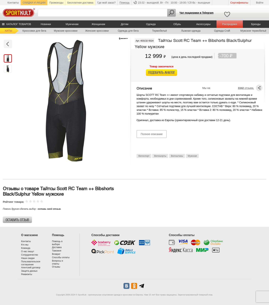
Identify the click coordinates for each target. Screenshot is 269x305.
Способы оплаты (60, 257)
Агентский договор (30, 267)
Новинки (46, 24)
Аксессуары (203, 24)
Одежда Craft (222, 30)
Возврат (56, 254)
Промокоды (56, 2)
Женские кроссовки (97, 30)
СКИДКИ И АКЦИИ (34, 2)
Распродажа (229, 24)
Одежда (151, 24)
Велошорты (160, 156)
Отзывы (56, 266)
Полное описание (152, 134)
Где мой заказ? (106, 2)
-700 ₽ (228, 55)
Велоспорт (143, 156)
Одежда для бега (128, 30)
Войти (259, 2)
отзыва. (246, 88)
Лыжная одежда (190, 30)
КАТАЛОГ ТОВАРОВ (18, 24)
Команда (25, 248)
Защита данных (29, 271)
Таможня (56, 250)
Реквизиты (26, 274)
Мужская (192, 156)
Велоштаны (177, 156)
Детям (124, 24)
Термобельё (159, 30)
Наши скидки (28, 258)
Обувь (177, 24)
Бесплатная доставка (80, 2)
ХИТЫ (8, 30)
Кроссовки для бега (34, 30)
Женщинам (98, 24)
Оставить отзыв (17, 220)
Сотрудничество (29, 255)
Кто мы (24, 244)
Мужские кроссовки (65, 30)
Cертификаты (239, 2)
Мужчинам (72, 24)
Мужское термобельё (253, 30)
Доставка (57, 247)
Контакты (13, 2)
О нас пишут (27, 251)
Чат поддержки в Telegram (197, 12)
